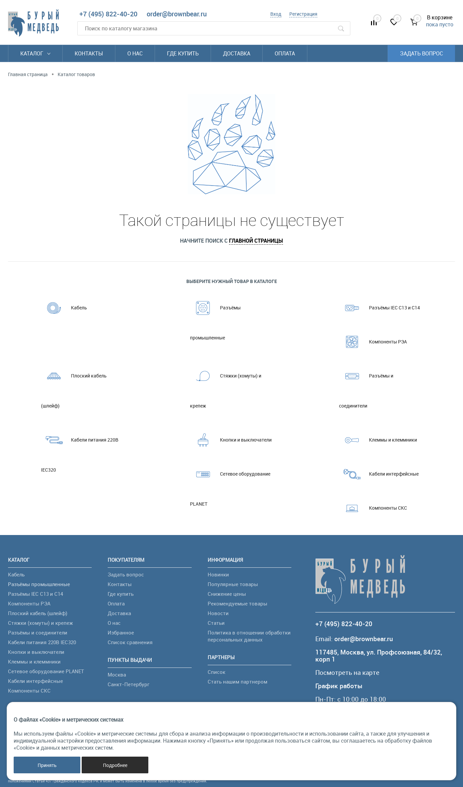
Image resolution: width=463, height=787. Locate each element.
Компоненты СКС (373, 508)
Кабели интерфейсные (379, 474)
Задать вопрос (421, 53)
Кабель (64, 308)
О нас (135, 53)
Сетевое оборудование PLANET (230, 483)
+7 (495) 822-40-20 (108, 13)
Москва (117, 674)
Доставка (236, 53)
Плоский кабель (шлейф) (74, 385)
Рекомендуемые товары (237, 603)
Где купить (183, 53)
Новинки (218, 574)
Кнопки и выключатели (231, 440)
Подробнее (115, 765)
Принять (47, 765)
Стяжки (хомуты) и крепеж (225, 385)
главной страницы (256, 240)
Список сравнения (130, 642)
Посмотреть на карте (347, 672)
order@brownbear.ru (177, 13)
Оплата (285, 53)
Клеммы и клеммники (378, 440)
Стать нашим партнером (237, 681)
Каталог (35, 53)
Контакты (89, 53)
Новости (218, 613)
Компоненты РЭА (373, 342)
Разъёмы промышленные (215, 317)
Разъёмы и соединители (366, 385)
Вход (275, 14)
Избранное (121, 632)
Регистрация (303, 14)
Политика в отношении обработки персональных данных (249, 636)
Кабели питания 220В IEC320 (79, 449)
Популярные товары (233, 584)
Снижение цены (227, 593)
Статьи (216, 622)
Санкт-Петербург (128, 684)
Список (216, 672)
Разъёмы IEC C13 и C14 (379, 308)
